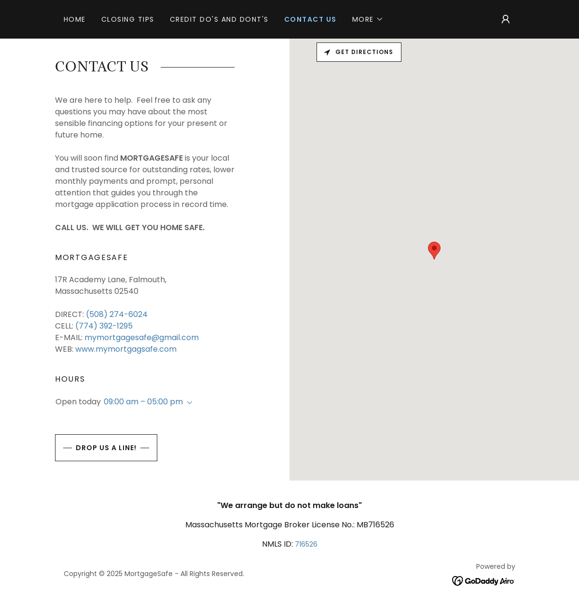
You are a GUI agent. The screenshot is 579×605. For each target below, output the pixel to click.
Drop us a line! (96, 447)
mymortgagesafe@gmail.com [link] (141, 337)
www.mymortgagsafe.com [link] (126, 349)
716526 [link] (306, 544)
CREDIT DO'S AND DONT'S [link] (219, 19)
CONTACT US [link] (310, 19)
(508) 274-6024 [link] (117, 314)
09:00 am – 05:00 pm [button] (143, 401)
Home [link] (75, 19)
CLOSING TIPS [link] (127, 19)
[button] (368, 19)
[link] (483, 580)
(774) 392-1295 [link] (104, 325)
